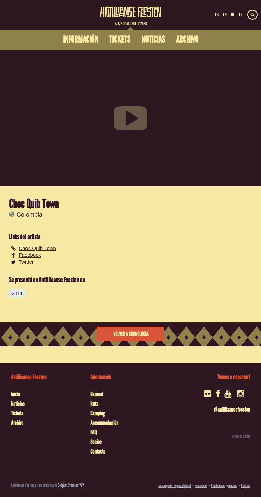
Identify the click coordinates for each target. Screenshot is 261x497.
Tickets (17, 413)
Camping (97, 413)
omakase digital (241, 436)
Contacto (97, 451)
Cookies (245, 485)
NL (232, 15)
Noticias (18, 404)
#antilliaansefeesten (232, 409)
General (96, 394)
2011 (17, 293)
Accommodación (104, 423)
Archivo (17, 423)
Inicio (15, 394)
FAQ (93, 432)
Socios (96, 442)
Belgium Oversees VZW (71, 485)
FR (240, 15)
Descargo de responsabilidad (174, 485)
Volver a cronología (130, 334)
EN (225, 15)
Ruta (94, 404)
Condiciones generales (224, 485)
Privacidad (201, 485)
